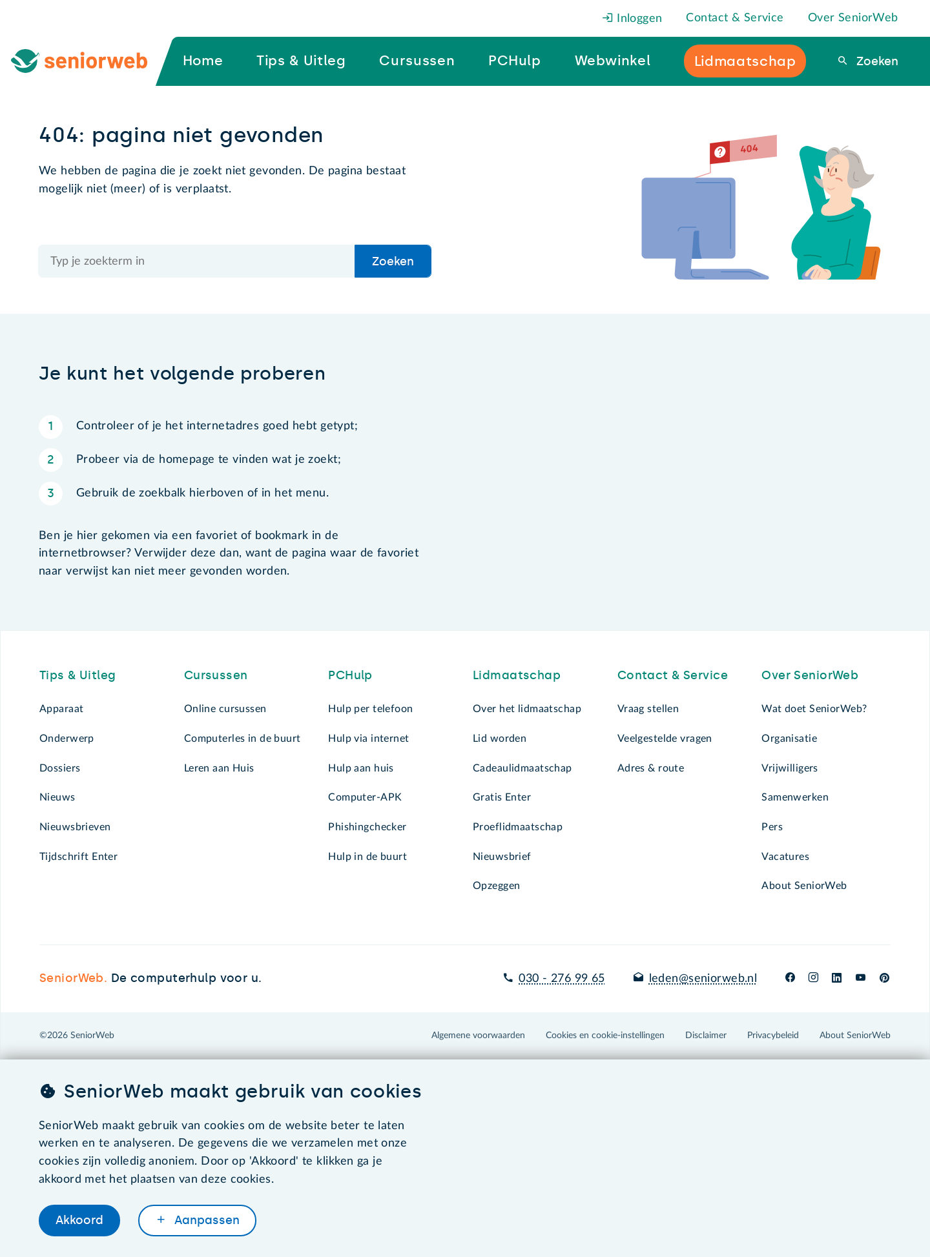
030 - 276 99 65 (561, 979)
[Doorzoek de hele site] (197, 261)
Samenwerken (795, 797)
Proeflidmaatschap (518, 827)
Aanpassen (205, 1220)
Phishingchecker (367, 827)
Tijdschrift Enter (78, 857)
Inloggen (632, 19)
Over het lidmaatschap (527, 709)
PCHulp (350, 675)
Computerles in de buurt (242, 738)
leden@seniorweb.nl (703, 979)
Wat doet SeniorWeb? (814, 709)
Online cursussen (225, 709)
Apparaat (61, 709)
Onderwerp (66, 738)
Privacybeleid (773, 1035)
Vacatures (785, 857)
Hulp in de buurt (367, 857)
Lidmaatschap (517, 675)
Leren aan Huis (219, 768)
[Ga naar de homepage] (90, 61)
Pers (772, 827)
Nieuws (57, 797)
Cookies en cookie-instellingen (605, 1035)
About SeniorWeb (804, 886)
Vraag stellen (648, 709)
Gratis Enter (502, 797)
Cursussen (216, 675)
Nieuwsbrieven (75, 827)
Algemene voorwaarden (478, 1035)
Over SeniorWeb (853, 18)
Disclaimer (706, 1035)
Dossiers (59, 768)
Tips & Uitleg (77, 675)
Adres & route (651, 768)
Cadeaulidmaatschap (522, 768)
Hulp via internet (368, 738)
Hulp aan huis (361, 768)
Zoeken (875, 61)
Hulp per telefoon (370, 709)
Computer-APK (365, 797)
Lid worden (499, 738)
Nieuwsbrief (502, 857)
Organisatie (789, 738)
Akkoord (79, 1220)
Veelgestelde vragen (664, 738)
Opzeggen (496, 886)
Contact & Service (734, 18)
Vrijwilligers (789, 768)
